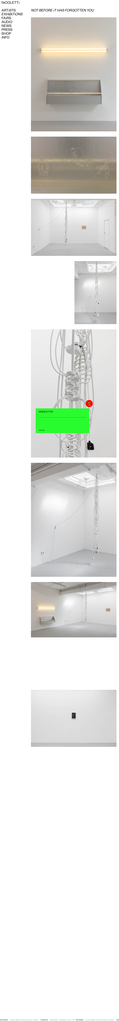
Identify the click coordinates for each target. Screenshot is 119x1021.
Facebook (37, 1020)
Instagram (72, 1020)
